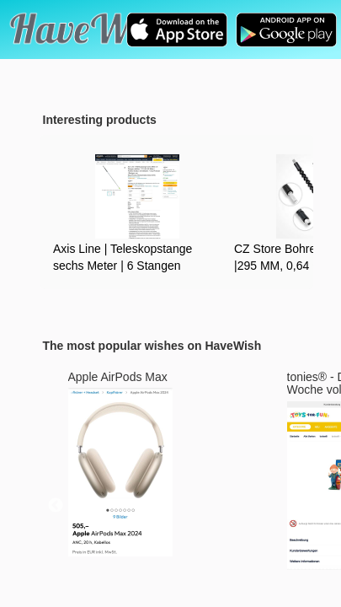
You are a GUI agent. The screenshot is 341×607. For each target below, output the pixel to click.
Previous (55, 505)
